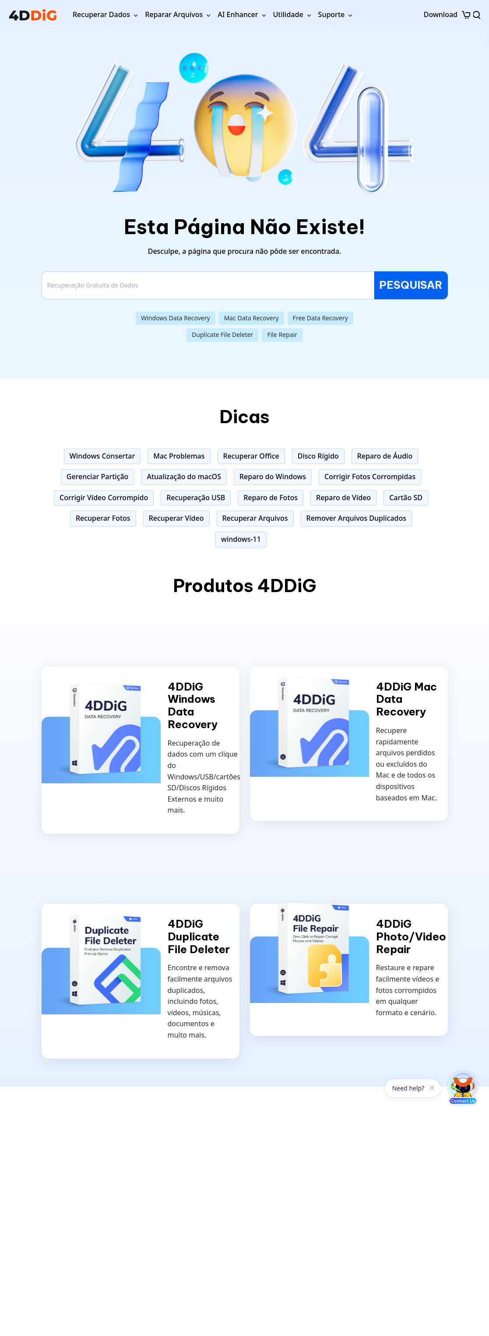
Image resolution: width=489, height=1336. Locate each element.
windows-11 (241, 539)
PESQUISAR (411, 284)
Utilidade (288, 14)
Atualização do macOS (184, 476)
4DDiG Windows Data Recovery (193, 705)
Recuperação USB (195, 497)
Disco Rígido (318, 456)
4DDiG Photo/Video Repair (411, 936)
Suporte (331, 14)
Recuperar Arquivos (255, 518)
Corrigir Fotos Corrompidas (369, 476)
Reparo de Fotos (270, 497)
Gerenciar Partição (98, 476)
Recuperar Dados (101, 14)
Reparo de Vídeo (343, 497)
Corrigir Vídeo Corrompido (104, 497)
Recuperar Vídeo (176, 518)
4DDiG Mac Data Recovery (406, 699)
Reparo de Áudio (385, 456)
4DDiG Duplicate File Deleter (199, 936)
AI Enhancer (238, 14)
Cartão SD (405, 497)
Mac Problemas (178, 456)
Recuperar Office (251, 456)
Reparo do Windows (272, 476)
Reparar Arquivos (174, 14)
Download (440, 14)
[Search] (208, 285)
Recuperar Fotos (103, 518)
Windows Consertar (102, 456)
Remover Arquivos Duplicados (356, 518)
